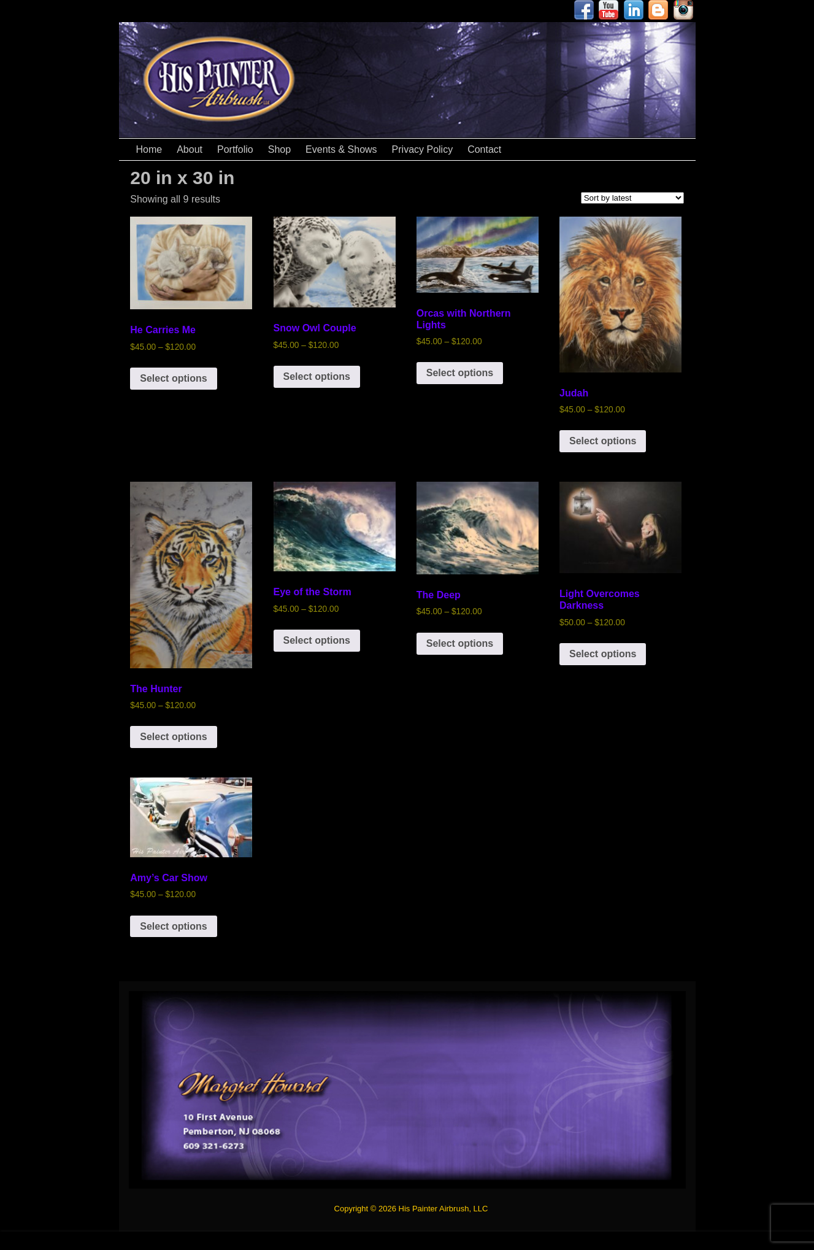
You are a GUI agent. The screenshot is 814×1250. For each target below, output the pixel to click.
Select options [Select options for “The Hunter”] (173, 736)
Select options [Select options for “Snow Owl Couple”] (316, 376)
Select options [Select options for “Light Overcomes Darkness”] (602, 654)
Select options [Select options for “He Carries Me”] (173, 378)
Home (149, 149)
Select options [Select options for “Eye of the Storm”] (316, 640)
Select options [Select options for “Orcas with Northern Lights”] (459, 373)
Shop (279, 149)
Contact (484, 149)
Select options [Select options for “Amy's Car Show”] (173, 926)
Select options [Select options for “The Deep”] (459, 643)
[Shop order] (632, 198)
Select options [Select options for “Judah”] (602, 441)
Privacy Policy (422, 149)
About (189, 149)
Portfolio (235, 149)
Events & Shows (341, 149)
